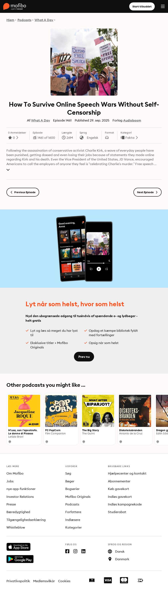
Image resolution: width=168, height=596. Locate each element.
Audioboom (132, 120)
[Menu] (163, 6)
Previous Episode (23, 192)
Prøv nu (84, 357)
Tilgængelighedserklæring (26, 520)
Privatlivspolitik (18, 581)
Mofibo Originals (77, 497)
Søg (68, 473)
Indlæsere (72, 520)
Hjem (10, 20)
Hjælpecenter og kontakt (127, 473)
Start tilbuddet (142, 6)
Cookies (64, 581)
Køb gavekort (118, 489)
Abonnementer (119, 481)
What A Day (44, 20)
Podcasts (24, 20)
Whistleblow (15, 527)
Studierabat (117, 512)
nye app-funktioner (21, 489)
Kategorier (73, 527)
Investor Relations (20, 497)
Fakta (129, 138)
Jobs (9, 481)
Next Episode (147, 192)
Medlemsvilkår (44, 581)
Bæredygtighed (18, 512)
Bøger (69, 481)
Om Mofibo (15, 473)
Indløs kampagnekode (125, 504)
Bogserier (72, 489)
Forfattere (73, 512)
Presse (11, 504)
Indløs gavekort (120, 497)
